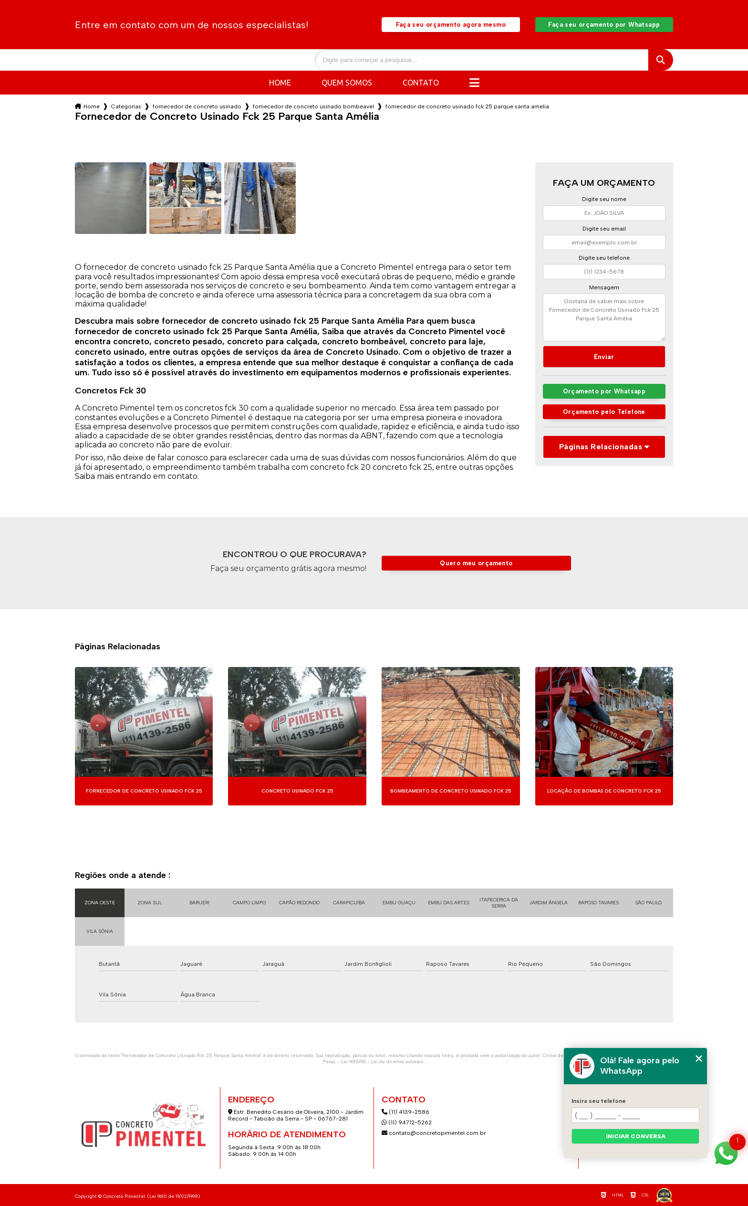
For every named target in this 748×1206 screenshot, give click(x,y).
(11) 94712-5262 (407, 1122)
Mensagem (604, 287)
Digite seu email (604, 228)
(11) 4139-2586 (405, 1112)
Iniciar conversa (635, 1136)
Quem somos (347, 82)
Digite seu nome (604, 199)
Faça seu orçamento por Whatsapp (604, 24)
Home (280, 82)
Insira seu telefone (598, 1101)
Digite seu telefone (604, 257)
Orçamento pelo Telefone (604, 411)
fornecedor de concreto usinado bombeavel (313, 106)
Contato (421, 82)
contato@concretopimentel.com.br (434, 1133)
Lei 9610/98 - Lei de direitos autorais (382, 1061)
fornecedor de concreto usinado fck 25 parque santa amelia (467, 106)
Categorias (126, 106)
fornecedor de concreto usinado (197, 106)
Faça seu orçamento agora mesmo (451, 24)
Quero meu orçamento (476, 563)
